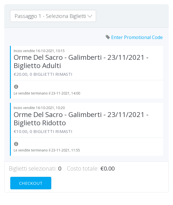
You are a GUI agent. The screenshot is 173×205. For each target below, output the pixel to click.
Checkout (30, 183)
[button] (16, 87)
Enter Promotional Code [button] (134, 37)
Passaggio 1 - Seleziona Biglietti (53, 16)
